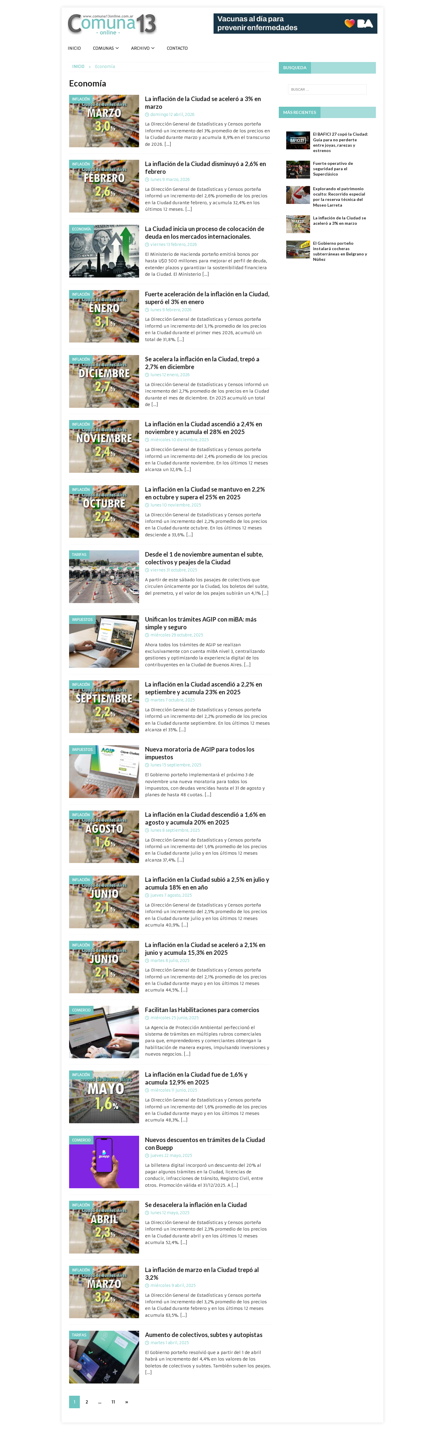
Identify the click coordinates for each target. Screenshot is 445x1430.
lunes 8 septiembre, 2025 (175, 830)
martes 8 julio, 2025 (169, 960)
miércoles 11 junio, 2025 (173, 1090)
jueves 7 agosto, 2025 (171, 895)
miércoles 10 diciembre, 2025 (179, 439)
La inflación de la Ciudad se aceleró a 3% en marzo (339, 220)
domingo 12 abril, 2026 (172, 114)
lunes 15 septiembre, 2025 (175, 765)
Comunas (103, 48)
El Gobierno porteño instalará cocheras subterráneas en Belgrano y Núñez (340, 251)
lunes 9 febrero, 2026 (171, 309)
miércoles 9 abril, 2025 (173, 1285)
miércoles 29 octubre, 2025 (176, 635)
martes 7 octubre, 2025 (172, 700)
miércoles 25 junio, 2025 (174, 1017)
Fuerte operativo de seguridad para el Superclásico (333, 168)
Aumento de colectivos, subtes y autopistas (203, 1334)
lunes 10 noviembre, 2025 (175, 505)
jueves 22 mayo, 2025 (171, 1155)
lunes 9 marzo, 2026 (170, 179)
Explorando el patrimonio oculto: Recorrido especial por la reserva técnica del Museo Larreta (339, 196)
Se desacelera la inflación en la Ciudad (196, 1204)
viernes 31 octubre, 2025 (173, 570)
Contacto (177, 48)
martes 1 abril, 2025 (169, 1342)
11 (113, 1402)
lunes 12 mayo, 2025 (169, 1212)
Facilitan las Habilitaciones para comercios (202, 1009)
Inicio (74, 48)
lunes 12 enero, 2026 (170, 374)
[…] (167, 144)
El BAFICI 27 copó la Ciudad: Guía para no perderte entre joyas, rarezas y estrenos (340, 142)
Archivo (140, 48)
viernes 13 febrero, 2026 (173, 244)
